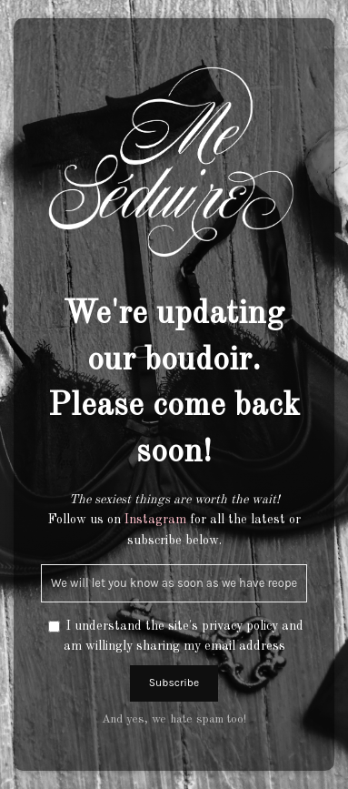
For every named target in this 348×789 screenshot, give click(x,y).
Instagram (155, 519)
